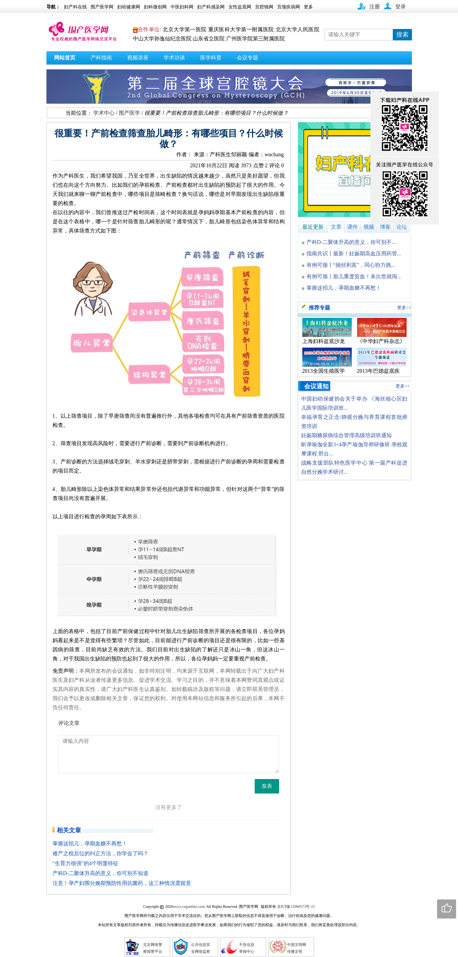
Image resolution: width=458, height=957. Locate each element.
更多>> (404, 307)
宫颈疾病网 (288, 7)
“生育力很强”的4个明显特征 (85, 863)
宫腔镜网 (264, 7)
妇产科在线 (75, 7)
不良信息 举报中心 (246, 948)
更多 (308, 7)
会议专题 (247, 58)
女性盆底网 (239, 7)
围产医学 (129, 113)
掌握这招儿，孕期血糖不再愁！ (90, 843)
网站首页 (64, 58)
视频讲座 (137, 58)
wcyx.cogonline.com (188, 906)
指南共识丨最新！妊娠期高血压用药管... (353, 253)
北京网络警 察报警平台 (152, 948)
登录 (400, 7)
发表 (267, 786)
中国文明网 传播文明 (296, 948)
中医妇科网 (182, 7)
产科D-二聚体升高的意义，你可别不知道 (101, 873)
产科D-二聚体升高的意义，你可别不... (351, 242)
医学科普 (211, 58)
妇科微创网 (155, 7)
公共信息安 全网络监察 (200, 948)
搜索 (402, 34)
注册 (374, 7)
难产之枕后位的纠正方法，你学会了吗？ (100, 853)
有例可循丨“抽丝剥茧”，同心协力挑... (350, 265)
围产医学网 (102, 7)
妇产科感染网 (211, 7)
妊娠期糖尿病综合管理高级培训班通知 (346, 435)
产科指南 (101, 58)
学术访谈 (174, 58)
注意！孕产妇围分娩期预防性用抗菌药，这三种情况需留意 (122, 883)
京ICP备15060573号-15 (296, 906)
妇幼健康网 (128, 7)
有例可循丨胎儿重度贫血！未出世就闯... (353, 276)
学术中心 (104, 113)
